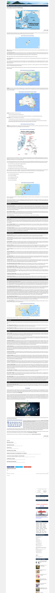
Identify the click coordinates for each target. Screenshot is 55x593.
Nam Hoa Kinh (37, 56)
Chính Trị (41, 43)
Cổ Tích (44, 43)
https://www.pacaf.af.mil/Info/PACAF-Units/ (13, 526)
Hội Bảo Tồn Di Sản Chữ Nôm (39, 55)
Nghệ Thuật (41, 47)
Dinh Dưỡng (37, 44)
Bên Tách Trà (23, 5)
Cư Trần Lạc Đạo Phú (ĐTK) (39, 69)
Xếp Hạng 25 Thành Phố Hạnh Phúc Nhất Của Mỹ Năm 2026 (43, 98)
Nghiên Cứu (37, 47)
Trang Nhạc (18, 5)
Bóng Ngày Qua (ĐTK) (38, 68)
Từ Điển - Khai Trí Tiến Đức (39, 59)
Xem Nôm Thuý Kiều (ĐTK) (39, 71)
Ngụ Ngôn (45, 47)
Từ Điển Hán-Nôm (38, 58)
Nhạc (37, 48)
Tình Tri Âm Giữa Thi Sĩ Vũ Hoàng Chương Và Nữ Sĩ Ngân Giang (43, 117)
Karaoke (44, 44)
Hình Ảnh (41, 44)
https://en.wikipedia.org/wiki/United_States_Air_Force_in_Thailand (16, 529)
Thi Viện (37, 57)
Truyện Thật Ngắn (38, 51)
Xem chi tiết (42, 24)
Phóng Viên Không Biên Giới (39, 64)
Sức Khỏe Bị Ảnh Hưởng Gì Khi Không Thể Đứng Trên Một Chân (43, 80)
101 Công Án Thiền (28, 5)
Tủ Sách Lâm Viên (12, 5)
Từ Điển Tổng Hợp (38, 60)
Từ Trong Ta (41, 111)
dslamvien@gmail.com (38, 571)
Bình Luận (37, 43)
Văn (45, 51)
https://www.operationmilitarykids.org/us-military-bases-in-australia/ (16, 539)
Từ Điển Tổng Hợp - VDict (39, 61)
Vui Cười (43, 51)
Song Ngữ (39, 48)
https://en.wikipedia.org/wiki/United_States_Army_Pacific (14, 523)
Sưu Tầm (43, 48)
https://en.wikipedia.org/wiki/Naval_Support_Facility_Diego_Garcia (16, 542)
